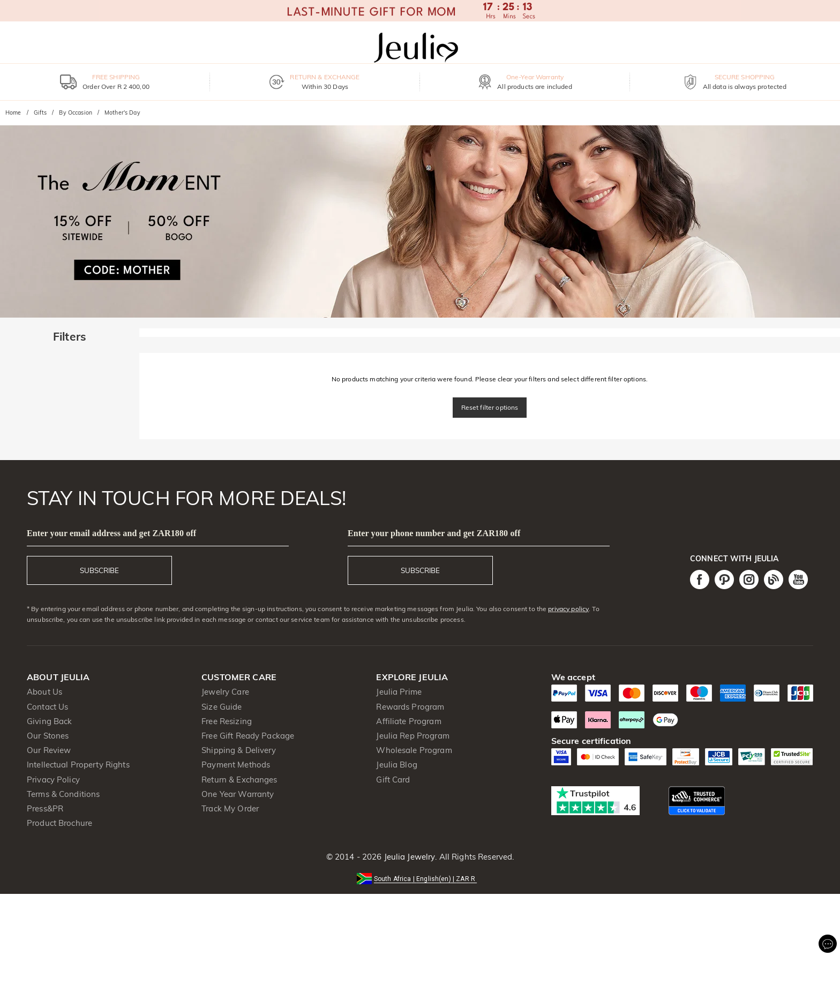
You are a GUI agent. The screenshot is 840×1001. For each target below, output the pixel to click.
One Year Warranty (237, 794)
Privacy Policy (53, 779)
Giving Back (49, 721)
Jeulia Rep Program (412, 736)
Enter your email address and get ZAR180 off (111, 533)
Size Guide (221, 707)
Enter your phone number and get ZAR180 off (434, 533)
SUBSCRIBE (99, 570)
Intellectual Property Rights (78, 764)
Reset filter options (490, 407)
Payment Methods (235, 764)
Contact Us (47, 707)
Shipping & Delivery (238, 750)
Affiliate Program (408, 721)
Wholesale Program (414, 750)
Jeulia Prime (399, 692)
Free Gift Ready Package (247, 736)
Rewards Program (410, 707)
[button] (420, 878)
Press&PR (45, 808)
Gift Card (393, 779)
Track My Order (230, 808)
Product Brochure (59, 823)
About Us (44, 692)
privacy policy (568, 609)
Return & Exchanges (239, 779)
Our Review (49, 750)
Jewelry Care (225, 692)
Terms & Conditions (63, 794)
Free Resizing (226, 721)
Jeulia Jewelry (408, 857)
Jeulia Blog (396, 764)
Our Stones (48, 736)
